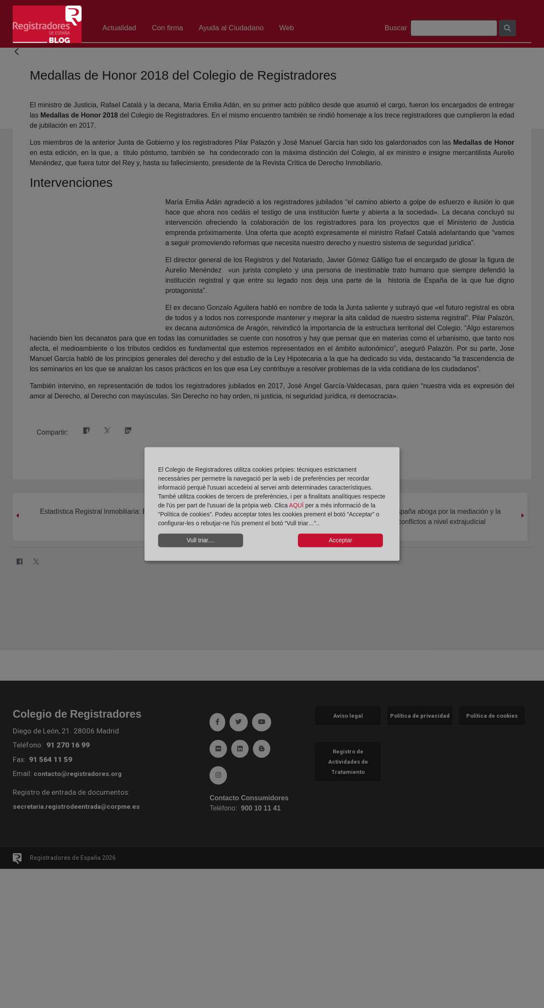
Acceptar (340, 540)
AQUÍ (297, 504)
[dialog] (272, 504)
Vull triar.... (201, 540)
